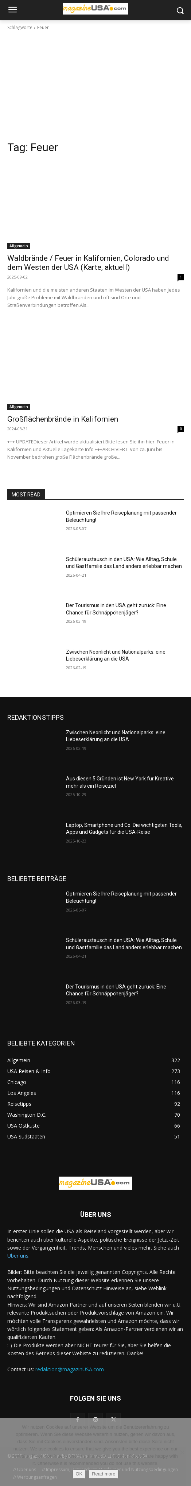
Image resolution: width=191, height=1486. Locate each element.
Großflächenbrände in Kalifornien (62, 419)
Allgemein (18, 245)
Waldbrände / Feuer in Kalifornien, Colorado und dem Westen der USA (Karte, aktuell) (88, 263)
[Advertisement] (95, 86)
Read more (103, 1474)
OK (78, 1474)
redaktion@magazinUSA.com (69, 1369)
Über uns (17, 1255)
